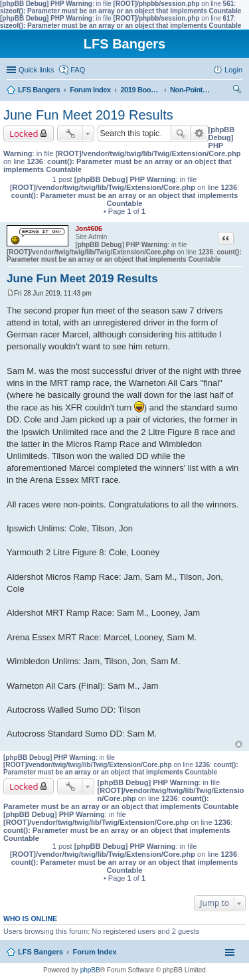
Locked (24, 133)
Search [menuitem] (237, 91)
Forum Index (95, 952)
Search (181, 133)
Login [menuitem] (233, 70)
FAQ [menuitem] (77, 70)
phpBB (90, 970)
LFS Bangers (40, 952)
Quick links (36, 70)
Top (238, 744)
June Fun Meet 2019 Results (88, 115)
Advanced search (199, 133)
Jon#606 (88, 228)
